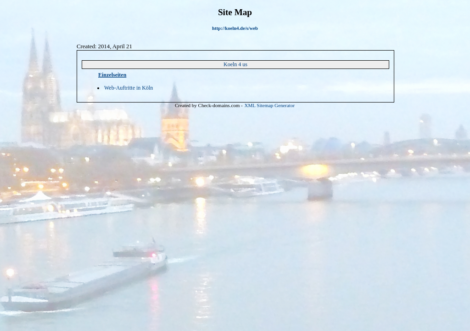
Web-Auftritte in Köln (128, 88)
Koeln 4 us (235, 64)
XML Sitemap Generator (270, 105)
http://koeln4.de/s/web (235, 28)
